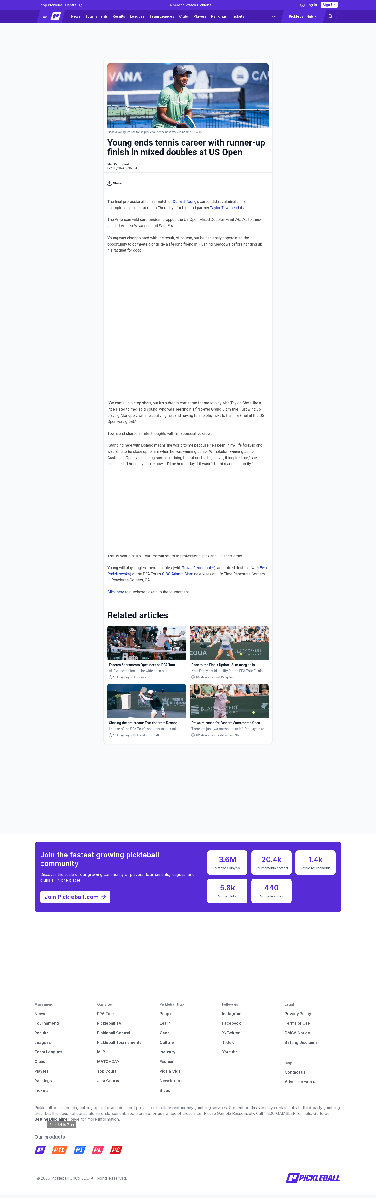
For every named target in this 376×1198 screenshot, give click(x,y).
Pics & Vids (170, 1074)
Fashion (167, 1064)
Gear (164, 1035)
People (166, 1016)
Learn (165, 1026)
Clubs (184, 16)
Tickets (238, 16)
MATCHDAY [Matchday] (108, 1064)
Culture (167, 1045)
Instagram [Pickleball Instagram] (231, 1016)
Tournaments (96, 16)
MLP (101, 1054)
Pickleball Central (113, 1035)
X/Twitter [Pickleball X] (231, 1035)
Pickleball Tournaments (119, 1045)
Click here (115, 592)
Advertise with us (301, 1084)
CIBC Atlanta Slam (177, 574)
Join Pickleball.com (77, 898)
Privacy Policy (298, 1016)
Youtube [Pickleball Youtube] (230, 1054)
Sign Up (329, 5)
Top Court (106, 1074)
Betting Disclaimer (302, 1045)
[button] (52, 16)
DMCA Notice (297, 1035)
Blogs (165, 1093)
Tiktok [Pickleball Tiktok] (228, 1045)
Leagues (137, 16)
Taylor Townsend (224, 208)
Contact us (295, 1075)
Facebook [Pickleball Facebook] (231, 1026)
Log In (308, 5)
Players (200, 16)
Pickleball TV (109, 1026)
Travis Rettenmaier (198, 568)
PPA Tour (105, 1016)
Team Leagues (161, 16)
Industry (167, 1054)
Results (119, 16)
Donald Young (185, 201)
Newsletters (171, 1083)
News (76, 16)
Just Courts (108, 1083)
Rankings (219, 16)
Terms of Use (297, 1026)
